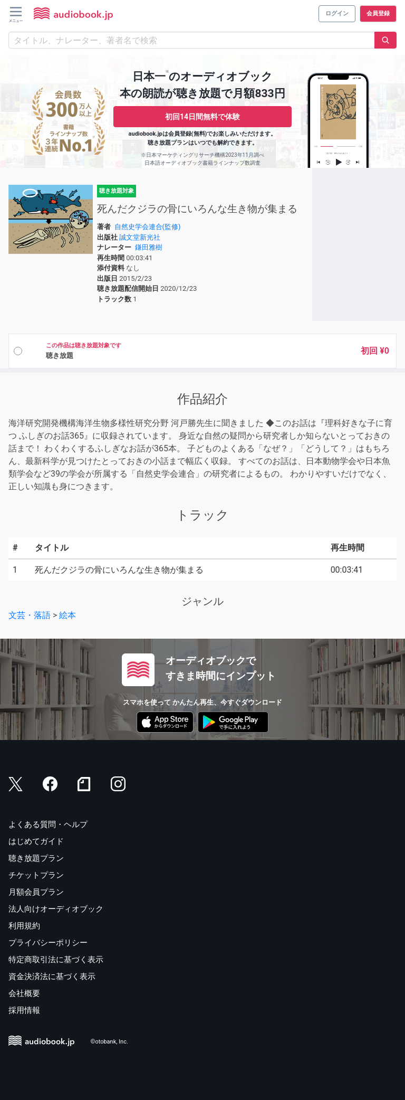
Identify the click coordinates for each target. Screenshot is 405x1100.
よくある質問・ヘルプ (48, 824)
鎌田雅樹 (148, 247)
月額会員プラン (36, 892)
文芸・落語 (29, 615)
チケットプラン (36, 875)
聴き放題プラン (36, 858)
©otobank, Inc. (109, 1042)
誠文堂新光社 (139, 237)
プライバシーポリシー (48, 942)
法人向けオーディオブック (55, 909)
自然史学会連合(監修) (147, 227)
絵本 (67, 615)
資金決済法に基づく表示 (51, 976)
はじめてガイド (36, 841)
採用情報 (24, 1010)
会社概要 (24, 993)
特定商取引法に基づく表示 (55, 959)
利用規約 (24, 926)
